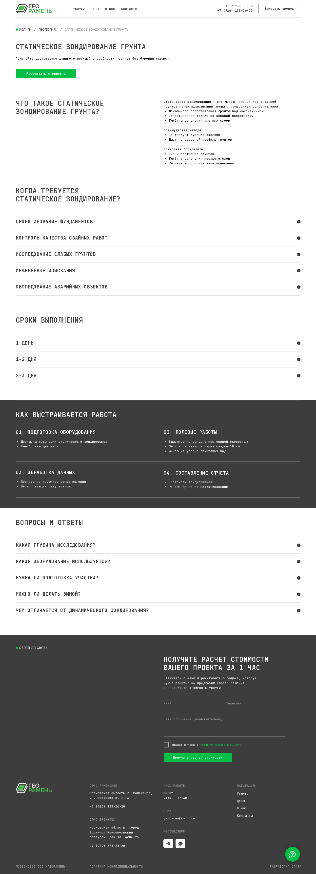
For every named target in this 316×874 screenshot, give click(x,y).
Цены (95, 9)
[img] (34, 8)
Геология (47, 30)
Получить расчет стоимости (197, 757)
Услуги (79, 9)
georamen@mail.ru (179, 818)
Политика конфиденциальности (116, 866)
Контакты (129, 9)
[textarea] (224, 725)
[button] (279, 8)
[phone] (255, 703)
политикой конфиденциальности (220, 744)
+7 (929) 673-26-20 (107, 846)
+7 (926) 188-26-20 (235, 10)
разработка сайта (285, 866)
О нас (110, 9)
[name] (193, 703)
